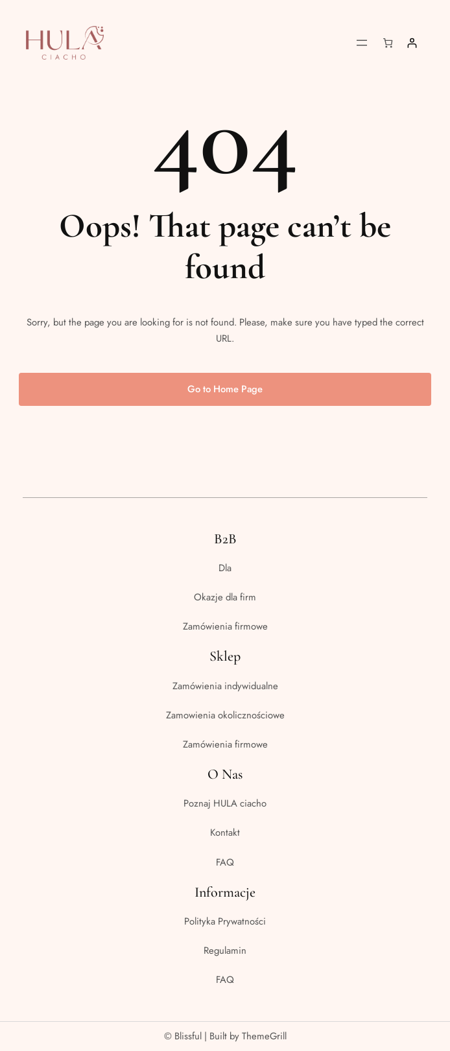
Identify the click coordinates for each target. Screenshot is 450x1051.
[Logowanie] (412, 43)
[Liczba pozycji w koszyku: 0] (388, 43)
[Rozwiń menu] (362, 43)
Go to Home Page (225, 389)
